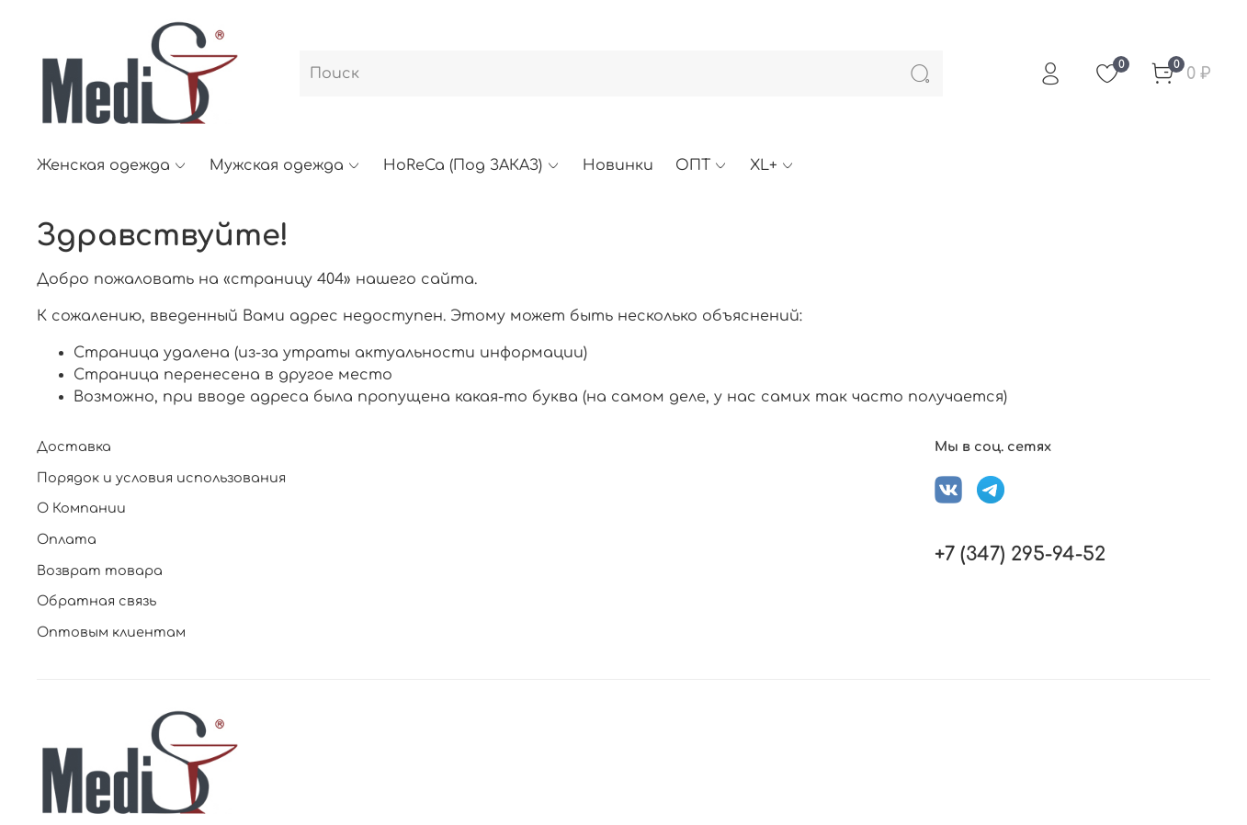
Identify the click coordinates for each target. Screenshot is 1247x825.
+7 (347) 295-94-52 (1020, 554)
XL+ (772, 165)
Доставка (74, 446)
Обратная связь (96, 600)
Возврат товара (100, 570)
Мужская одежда (285, 165)
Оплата (66, 539)
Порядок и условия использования (161, 477)
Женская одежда (112, 165)
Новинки (618, 165)
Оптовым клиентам (111, 632)
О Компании (81, 508)
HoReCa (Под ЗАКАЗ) (471, 165)
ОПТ (701, 165)
